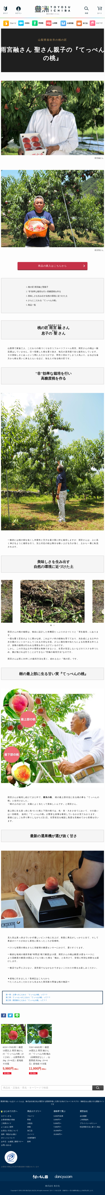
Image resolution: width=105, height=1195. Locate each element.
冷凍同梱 (67, 23)
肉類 (29, 1127)
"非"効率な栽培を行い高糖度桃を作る (44, 291)
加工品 (82, 23)
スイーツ (96, 23)
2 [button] (54, 625)
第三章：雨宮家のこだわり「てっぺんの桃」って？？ (26, 1000)
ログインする (6, 1116)
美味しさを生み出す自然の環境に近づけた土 (48, 296)
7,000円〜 (57, 1127)
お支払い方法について (9, 1131)
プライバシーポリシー (88, 1123)
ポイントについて (8, 1138)
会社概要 (83, 1116)
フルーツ (9, 23)
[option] (52, 603)
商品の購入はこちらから (52, 266)
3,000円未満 (58, 1116)
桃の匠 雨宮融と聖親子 (38, 287)
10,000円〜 (58, 1131)
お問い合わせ (6, 1145)
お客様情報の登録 (8, 1120)
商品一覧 (32, 305)
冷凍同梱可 (31, 1138)
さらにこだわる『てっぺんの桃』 (43, 300)
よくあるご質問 (7, 1127)
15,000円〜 (58, 1134)
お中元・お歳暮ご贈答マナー (12, 1142)
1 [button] (51, 625)
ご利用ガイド (6, 1123)
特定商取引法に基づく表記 (90, 1127)
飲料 (29, 1142)
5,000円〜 (57, 1123)
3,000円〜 (57, 1120)
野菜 (29, 1120)
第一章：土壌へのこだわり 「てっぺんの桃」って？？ (26, 995)
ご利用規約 (84, 1120)
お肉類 (51, 23)
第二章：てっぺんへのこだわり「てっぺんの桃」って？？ (28, 997)
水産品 (23, 23)
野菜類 (37, 23)
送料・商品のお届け (8, 1134)
